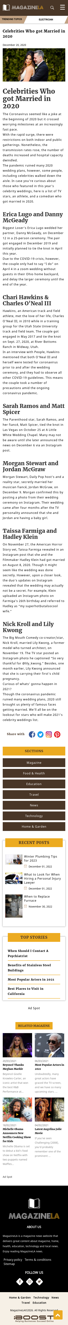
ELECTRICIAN (46, 19)
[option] (46, 20)
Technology (41, 1297)
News (55, 1297)
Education (39, 1302)
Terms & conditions (38, 1260)
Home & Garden (20, 1297)
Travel (26, 1302)
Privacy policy (13, 1260)
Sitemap (9, 1264)
